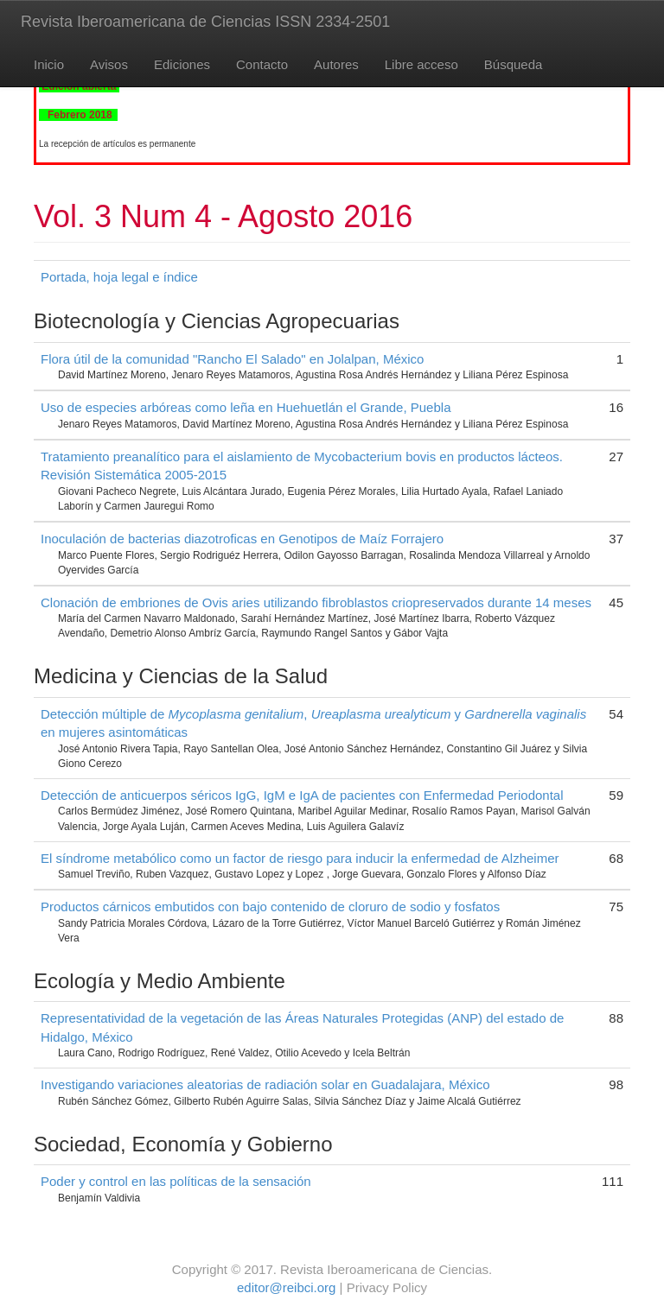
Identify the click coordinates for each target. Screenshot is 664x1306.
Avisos (109, 64)
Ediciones (182, 64)
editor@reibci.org (286, 1287)
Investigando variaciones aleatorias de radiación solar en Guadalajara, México (265, 1084)
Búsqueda (513, 64)
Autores (336, 64)
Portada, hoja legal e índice (119, 276)
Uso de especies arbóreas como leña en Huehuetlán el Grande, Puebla (245, 407)
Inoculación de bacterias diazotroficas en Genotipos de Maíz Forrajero (242, 538)
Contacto (262, 64)
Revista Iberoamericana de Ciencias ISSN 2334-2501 (205, 21)
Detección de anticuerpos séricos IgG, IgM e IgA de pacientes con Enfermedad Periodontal (302, 795)
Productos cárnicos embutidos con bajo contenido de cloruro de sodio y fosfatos (270, 906)
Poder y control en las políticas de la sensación (176, 1181)
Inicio (49, 64)
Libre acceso (421, 64)
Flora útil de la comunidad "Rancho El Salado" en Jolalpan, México (232, 359)
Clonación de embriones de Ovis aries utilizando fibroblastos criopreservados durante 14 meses (316, 602)
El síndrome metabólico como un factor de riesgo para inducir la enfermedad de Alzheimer (300, 858)
